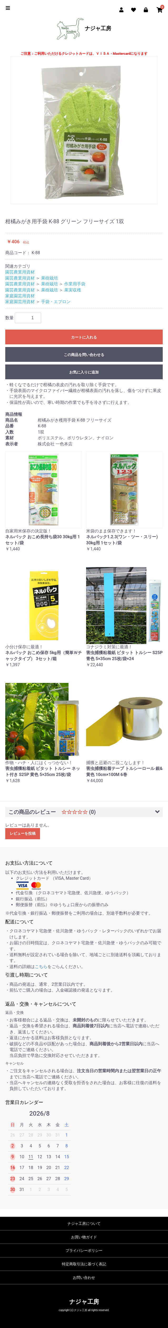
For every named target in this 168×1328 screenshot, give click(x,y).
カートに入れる (84, 337)
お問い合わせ (84, 1277)
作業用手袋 (74, 283)
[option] (84, 130)
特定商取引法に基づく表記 (84, 1264)
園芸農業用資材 (20, 272)
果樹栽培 (49, 278)
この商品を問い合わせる (84, 355)
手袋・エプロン (56, 301)
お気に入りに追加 (84, 372)
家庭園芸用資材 (20, 295)
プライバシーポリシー (84, 1250)
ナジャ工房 (84, 28)
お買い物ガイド (84, 1237)
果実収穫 (72, 290)
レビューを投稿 (23, 833)
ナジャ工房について (84, 1223)
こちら (41, 966)
